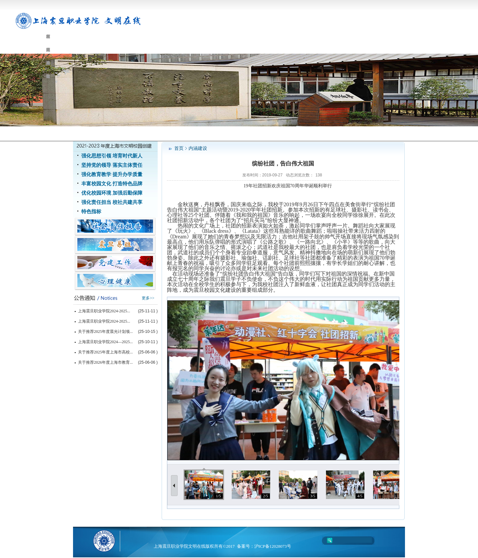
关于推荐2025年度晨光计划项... (105, 331)
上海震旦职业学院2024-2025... (104, 311)
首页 (179, 148)
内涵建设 (198, 148)
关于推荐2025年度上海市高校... (105, 352)
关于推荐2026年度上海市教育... (105, 362)
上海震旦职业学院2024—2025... (105, 342)
